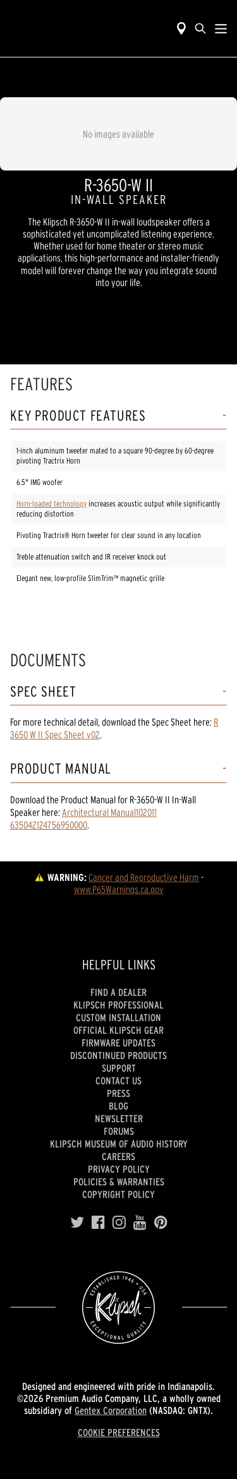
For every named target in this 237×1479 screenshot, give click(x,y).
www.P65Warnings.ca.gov (119, 889)
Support (119, 1068)
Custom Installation (118, 1017)
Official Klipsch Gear (118, 1030)
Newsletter (119, 1118)
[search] (200, 28)
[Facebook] (98, 1223)
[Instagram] (119, 1223)
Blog (118, 1105)
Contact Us (118, 1080)
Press (118, 1093)
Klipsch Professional (118, 1004)
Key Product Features (78, 416)
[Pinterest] (160, 1223)
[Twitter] (77, 1223)
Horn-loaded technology (51, 503)
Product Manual (60, 769)
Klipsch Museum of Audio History (119, 1143)
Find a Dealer (118, 992)
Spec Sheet (43, 692)
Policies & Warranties (118, 1181)
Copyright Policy (118, 1194)
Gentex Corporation (111, 1410)
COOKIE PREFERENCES (119, 1432)
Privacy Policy (119, 1169)
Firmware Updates (118, 1042)
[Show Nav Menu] (221, 28)
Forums (119, 1131)
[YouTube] (140, 1223)
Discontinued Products (118, 1055)
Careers (118, 1156)
